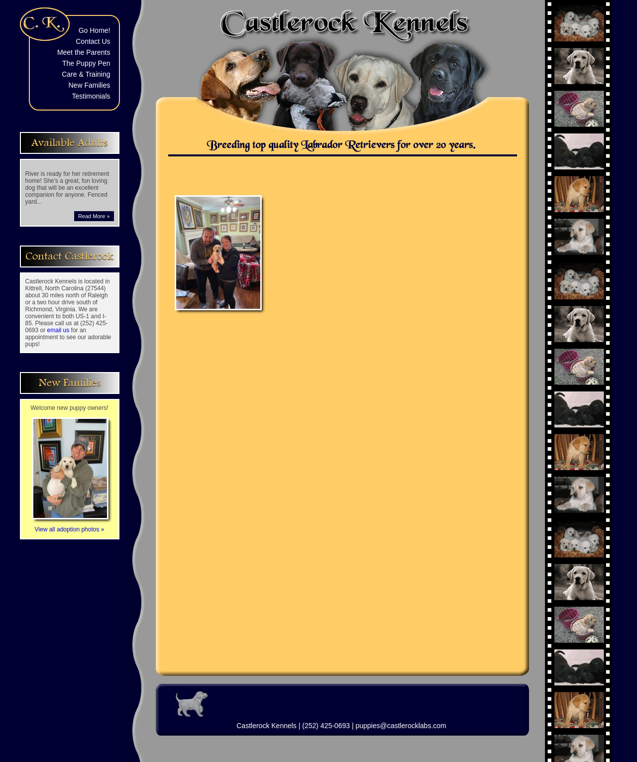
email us (58, 330)
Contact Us (93, 41)
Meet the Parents (83, 52)
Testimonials (91, 96)
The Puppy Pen (86, 63)
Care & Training (86, 74)
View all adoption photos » (70, 526)
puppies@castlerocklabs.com (400, 726)
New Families (89, 85)
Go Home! (94, 30)
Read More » (94, 216)
